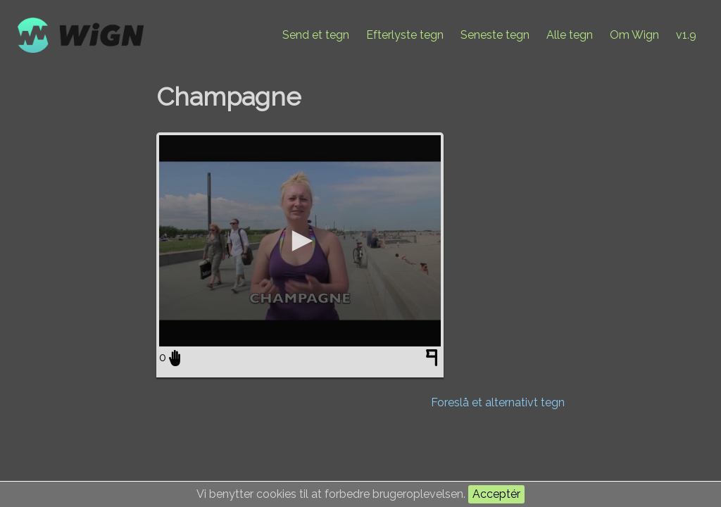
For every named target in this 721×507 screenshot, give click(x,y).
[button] (299, 240)
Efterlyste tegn (405, 35)
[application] (300, 240)
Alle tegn (569, 35)
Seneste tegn (494, 35)
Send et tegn (315, 35)
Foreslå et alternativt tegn (498, 402)
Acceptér (496, 494)
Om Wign (634, 35)
